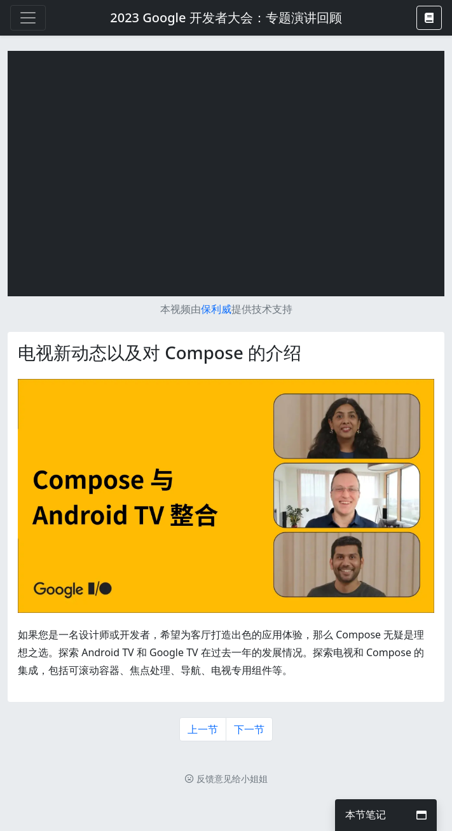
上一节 (203, 729)
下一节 (249, 729)
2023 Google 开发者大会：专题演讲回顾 (225, 17)
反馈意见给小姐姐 (226, 779)
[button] (429, 18)
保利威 (216, 309)
